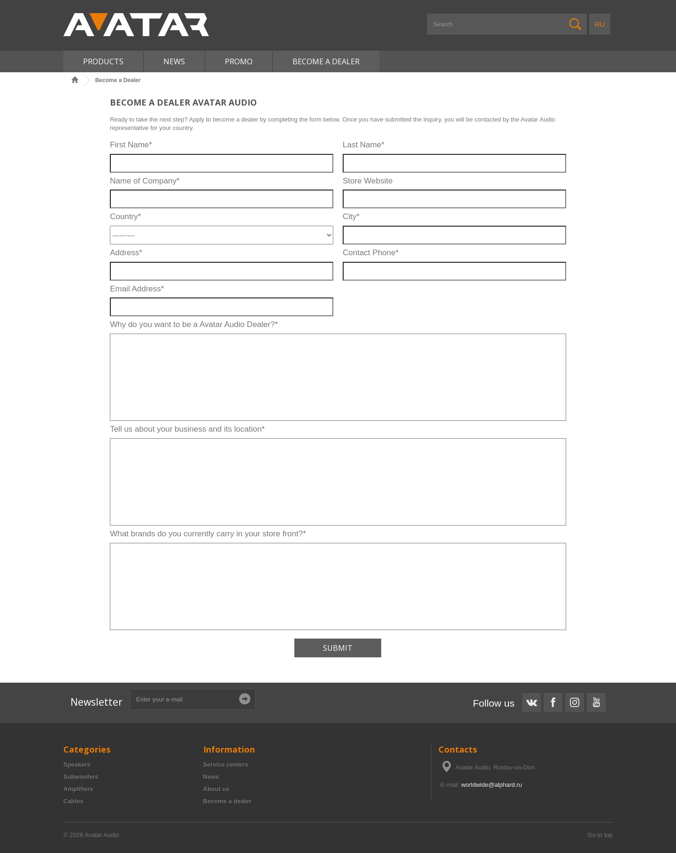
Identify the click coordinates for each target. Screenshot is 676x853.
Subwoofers (80, 776)
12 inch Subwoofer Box (31, 686)
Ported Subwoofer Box (30, 686)
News (174, 61)
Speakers (77, 764)
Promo (239, 61)
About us (216, 788)
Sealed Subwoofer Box (31, 686)
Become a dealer (227, 801)
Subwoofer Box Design (31, 686)
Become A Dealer (326, 61)
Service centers (225, 764)
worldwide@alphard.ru (491, 784)
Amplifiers (78, 788)
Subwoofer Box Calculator (35, 686)
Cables (73, 801)
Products (103, 61)
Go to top (600, 834)
